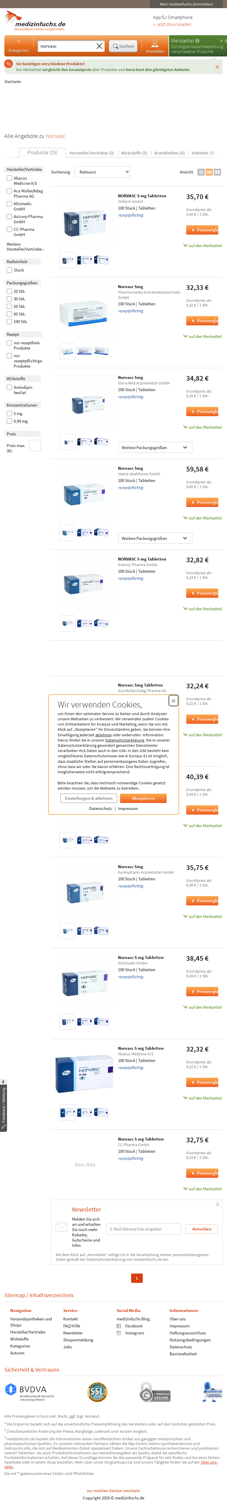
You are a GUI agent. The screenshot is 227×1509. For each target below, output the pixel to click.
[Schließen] (217, 67)
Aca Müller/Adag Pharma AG (25, 193)
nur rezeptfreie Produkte (23, 345)
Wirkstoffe (19, 1338)
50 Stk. (16, 306)
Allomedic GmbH (19, 206)
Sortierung (90, 172)
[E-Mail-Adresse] (143, 1229)
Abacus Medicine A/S (22, 180)
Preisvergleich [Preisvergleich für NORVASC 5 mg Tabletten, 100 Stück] (204, 230)
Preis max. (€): (24, 446)
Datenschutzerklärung (124, 740)
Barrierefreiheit (183, 1353)
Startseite (12, 81)
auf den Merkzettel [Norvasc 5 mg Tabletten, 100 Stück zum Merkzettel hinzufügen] (202, 1007)
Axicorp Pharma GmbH (25, 219)
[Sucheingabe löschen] (99, 46)
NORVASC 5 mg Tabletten (142, 195)
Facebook (129, 1325)
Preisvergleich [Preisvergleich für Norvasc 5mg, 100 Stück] (204, 320)
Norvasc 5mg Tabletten (140, 684)
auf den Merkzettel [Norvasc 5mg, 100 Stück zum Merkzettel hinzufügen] (202, 336)
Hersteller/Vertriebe (27, 1331)
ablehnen (103, 734)
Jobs (67, 1346)
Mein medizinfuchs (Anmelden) (186, 4)
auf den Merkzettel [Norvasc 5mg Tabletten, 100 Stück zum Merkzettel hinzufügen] (202, 734)
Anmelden (155, 46)
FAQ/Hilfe (71, 1325)
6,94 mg (17, 421)
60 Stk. (16, 314)
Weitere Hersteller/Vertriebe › (25, 247)
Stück (15, 270)
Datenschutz (100, 808)
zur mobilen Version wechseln (113, 1490)
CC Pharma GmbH (20, 232)
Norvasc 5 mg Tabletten (141, 957)
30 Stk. (16, 299)
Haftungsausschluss (188, 1332)
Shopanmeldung (78, 1339)
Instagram (130, 1332)
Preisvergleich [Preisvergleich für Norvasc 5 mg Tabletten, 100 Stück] (204, 991)
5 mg (14, 413)
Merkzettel (182, 40)
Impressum (128, 808)
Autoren (17, 1352)
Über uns (178, 1318)
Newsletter (73, 1332)
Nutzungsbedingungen (190, 1339)
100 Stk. (17, 321)
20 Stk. (16, 291)
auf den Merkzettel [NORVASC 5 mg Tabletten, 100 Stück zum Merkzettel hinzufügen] (202, 245)
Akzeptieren (143, 798)
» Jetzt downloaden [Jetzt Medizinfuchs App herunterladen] (172, 24)
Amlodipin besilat (19, 390)
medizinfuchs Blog (133, 1318)
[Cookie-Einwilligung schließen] (173, 700)
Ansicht (186, 171)
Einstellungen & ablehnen (88, 798)
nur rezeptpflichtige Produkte (24, 361)
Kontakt (70, 1318)
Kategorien (19, 45)
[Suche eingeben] (66, 46)
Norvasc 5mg (130, 286)
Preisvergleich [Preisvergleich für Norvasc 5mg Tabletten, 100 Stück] (204, 719)
